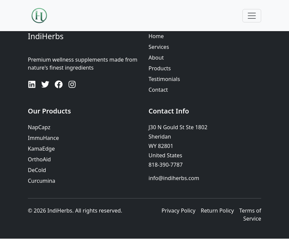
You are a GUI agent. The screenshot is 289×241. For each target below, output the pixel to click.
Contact (158, 89)
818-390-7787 (166, 164)
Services (159, 47)
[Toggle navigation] (251, 15)
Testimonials (164, 79)
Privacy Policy (178, 210)
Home (156, 36)
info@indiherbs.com (174, 178)
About (156, 57)
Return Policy (217, 210)
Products (160, 68)
